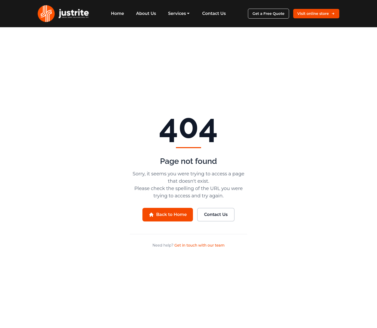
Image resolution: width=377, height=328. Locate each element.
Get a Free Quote (268, 13)
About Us (146, 13)
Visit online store (316, 13)
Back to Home (168, 214)
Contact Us (214, 13)
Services (179, 13)
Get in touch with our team (199, 245)
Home (117, 13)
